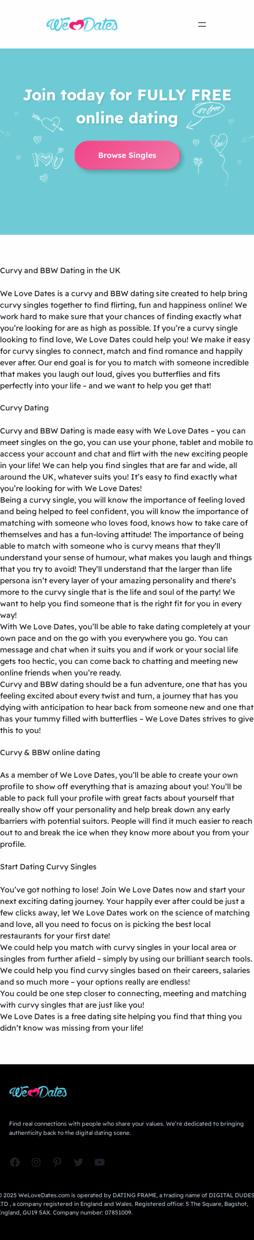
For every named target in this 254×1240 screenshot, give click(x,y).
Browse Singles (127, 155)
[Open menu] (202, 24)
